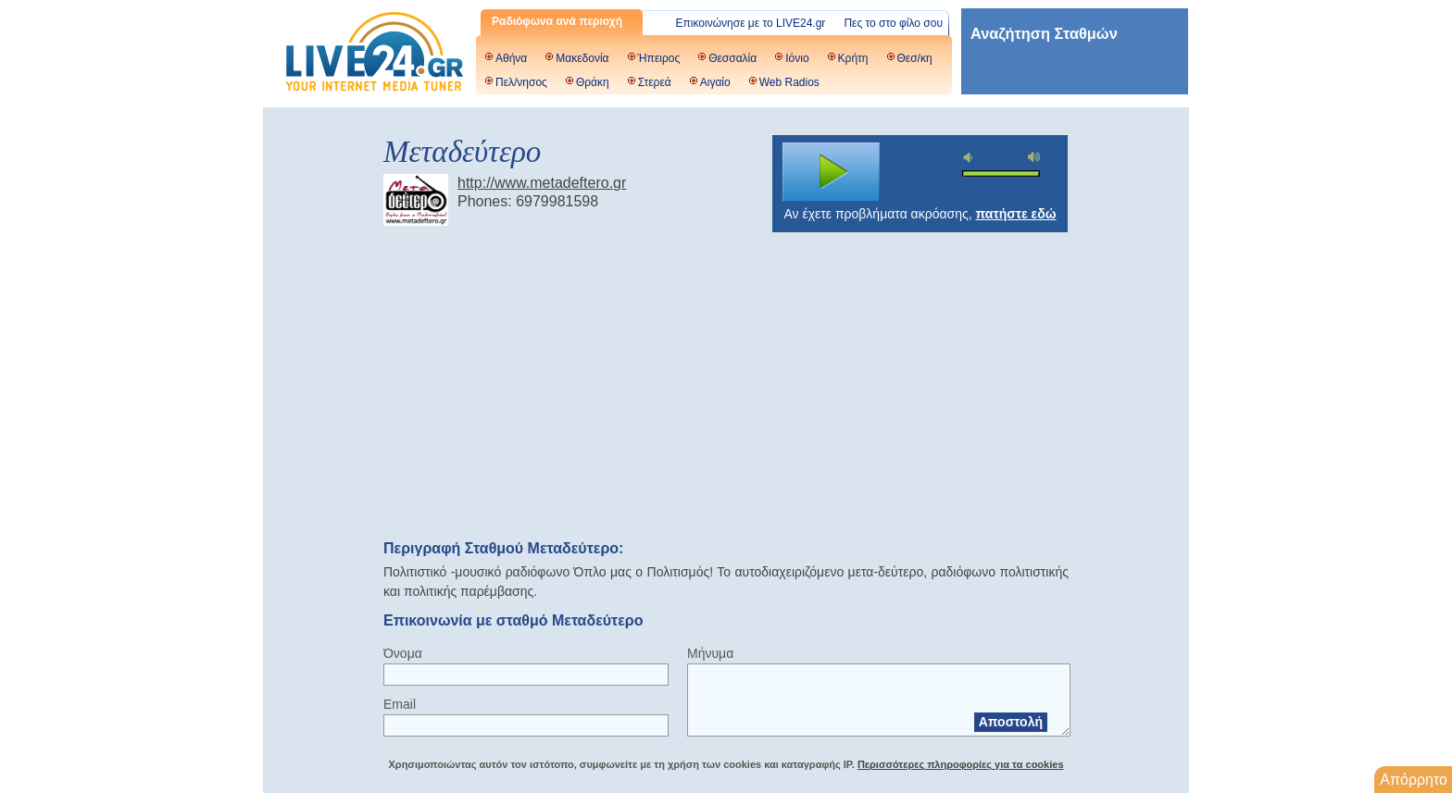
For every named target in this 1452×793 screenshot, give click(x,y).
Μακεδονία (582, 58)
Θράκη (592, 82)
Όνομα (402, 653)
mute (970, 158)
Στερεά (654, 82)
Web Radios (789, 82)
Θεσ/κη (915, 58)
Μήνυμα (710, 653)
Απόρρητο (1413, 779)
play (831, 172)
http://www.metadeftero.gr (541, 183)
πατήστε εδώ (1016, 213)
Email (399, 704)
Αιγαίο (715, 82)
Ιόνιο (796, 58)
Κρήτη (853, 58)
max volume (1034, 157)
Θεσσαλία (732, 58)
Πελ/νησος (521, 82)
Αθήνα (511, 58)
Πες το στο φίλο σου (893, 23)
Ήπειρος (659, 58)
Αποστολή (1011, 721)
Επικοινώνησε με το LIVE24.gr (751, 23)
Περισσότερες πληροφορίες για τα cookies (960, 764)
